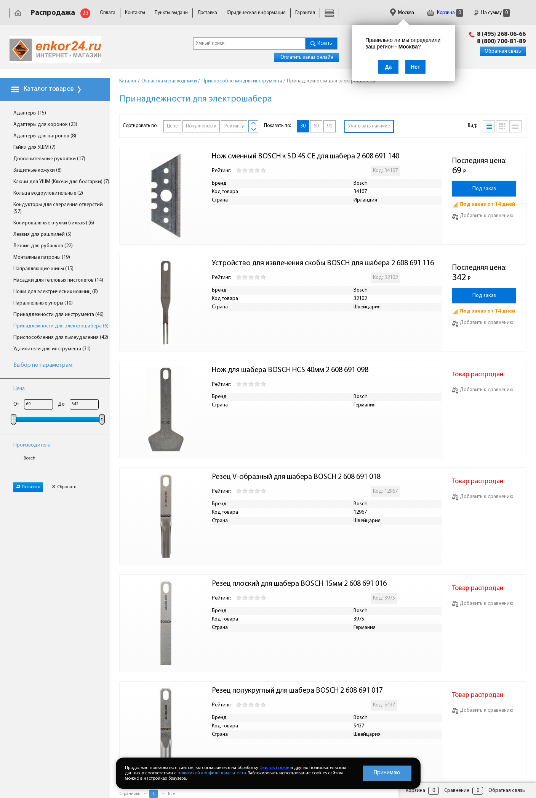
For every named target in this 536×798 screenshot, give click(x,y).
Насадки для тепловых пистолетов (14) (58, 280)
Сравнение (456, 790)
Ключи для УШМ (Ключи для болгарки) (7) (61, 182)
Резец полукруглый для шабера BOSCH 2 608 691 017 (297, 691)
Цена (19, 389)
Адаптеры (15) (29, 113)
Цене (172, 126)
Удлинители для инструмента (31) (52, 349)
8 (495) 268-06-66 (501, 34)
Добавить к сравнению (483, 216)
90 (329, 126)
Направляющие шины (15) (43, 269)
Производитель (31, 445)
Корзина (445, 12)
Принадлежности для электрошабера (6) (61, 326)
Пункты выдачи (171, 12)
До (61, 404)
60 (316, 126)
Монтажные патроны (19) (41, 257)
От (16, 404)
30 (303, 126)
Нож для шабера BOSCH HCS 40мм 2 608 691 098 (290, 370)
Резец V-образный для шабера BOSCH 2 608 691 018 (296, 477)
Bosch (29, 458)
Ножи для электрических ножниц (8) (55, 292)
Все (171, 794)
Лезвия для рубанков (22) (43, 246)
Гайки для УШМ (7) (34, 147)
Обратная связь (503, 51)
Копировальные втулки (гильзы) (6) (53, 223)
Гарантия (305, 12)
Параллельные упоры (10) (43, 303)
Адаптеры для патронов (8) (44, 136)
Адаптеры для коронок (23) (45, 124)
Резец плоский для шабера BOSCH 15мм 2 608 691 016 (300, 584)
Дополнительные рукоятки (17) (49, 159)
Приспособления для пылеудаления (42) (60, 337)
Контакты (135, 12)
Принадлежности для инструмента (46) (58, 315)
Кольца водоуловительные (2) (48, 193)
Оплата (107, 12)
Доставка (207, 12)
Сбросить (64, 487)
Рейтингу (234, 126)
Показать (28, 487)
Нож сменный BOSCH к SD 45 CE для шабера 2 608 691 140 (305, 156)
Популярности (201, 126)
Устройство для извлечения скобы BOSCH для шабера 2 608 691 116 (323, 263)
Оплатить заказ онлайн (306, 57)
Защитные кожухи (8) (37, 170)
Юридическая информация (256, 12)
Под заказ (484, 189)
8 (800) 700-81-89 (501, 42)
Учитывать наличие (369, 126)
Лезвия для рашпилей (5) (42, 234)
